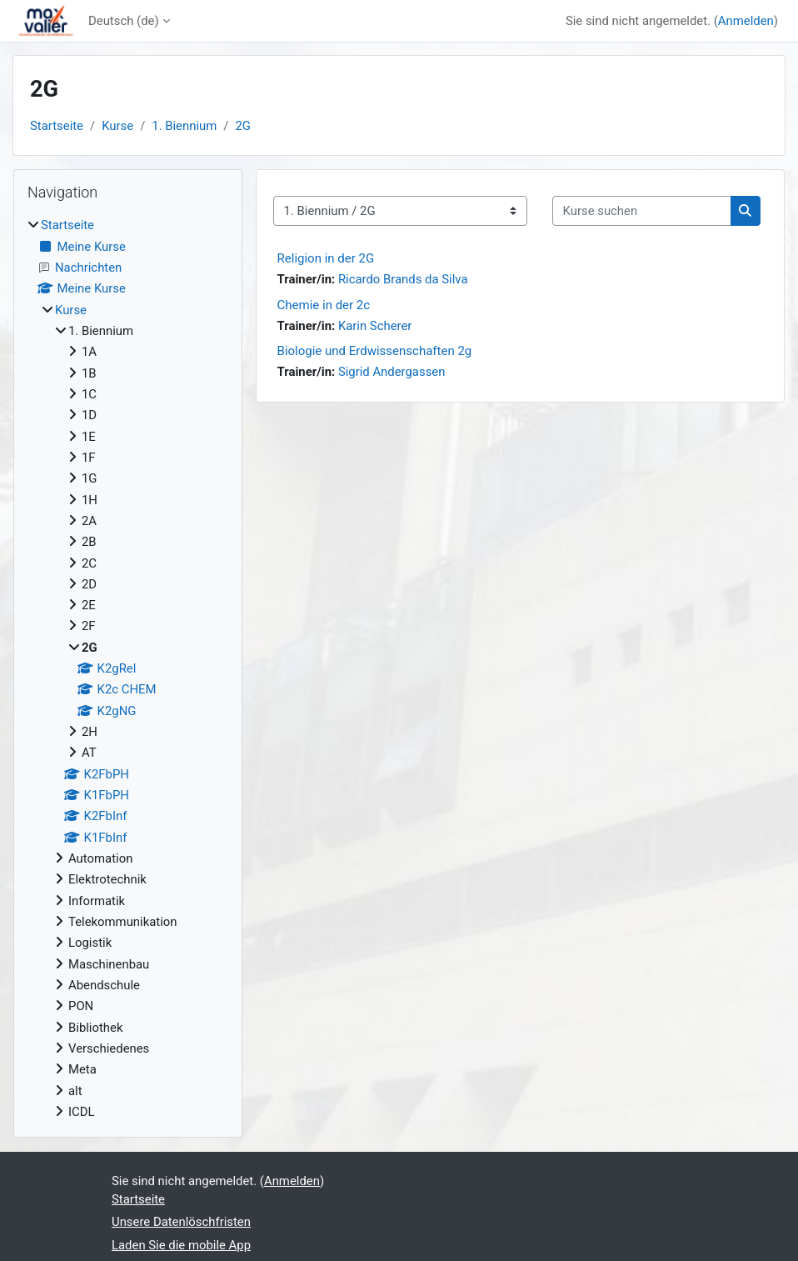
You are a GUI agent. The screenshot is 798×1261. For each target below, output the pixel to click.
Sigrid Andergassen (392, 371)
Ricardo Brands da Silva (403, 279)
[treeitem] (127, 668)
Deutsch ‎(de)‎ (123, 20)
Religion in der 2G (326, 258)
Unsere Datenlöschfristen (181, 1221)
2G (243, 125)
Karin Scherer (375, 325)
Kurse (117, 125)
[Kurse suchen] (641, 211)
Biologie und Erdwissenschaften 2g (374, 350)
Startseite (56, 125)
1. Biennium (184, 125)
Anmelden (746, 20)
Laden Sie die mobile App (181, 1245)
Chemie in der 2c (324, 305)
